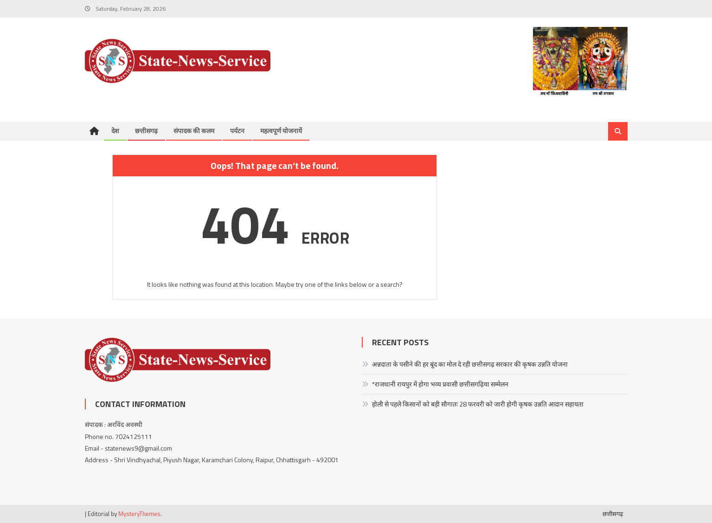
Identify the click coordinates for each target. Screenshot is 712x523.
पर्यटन (237, 131)
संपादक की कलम (193, 131)
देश (115, 131)
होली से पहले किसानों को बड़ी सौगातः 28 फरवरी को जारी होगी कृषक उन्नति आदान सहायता (478, 404)
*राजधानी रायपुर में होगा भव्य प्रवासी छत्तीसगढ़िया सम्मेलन (440, 384)
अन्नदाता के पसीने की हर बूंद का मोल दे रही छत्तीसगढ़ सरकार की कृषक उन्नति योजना (470, 364)
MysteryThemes (139, 513)
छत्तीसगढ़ (146, 131)
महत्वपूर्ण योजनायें (281, 131)
